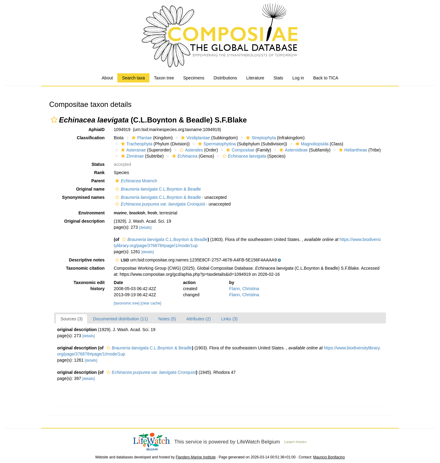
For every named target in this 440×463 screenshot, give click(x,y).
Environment (92, 212)
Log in (298, 77)
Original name (90, 189)
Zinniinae (131, 156)
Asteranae (132, 150)
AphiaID (96, 129)
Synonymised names (83, 197)
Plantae (141, 137)
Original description (84, 221)
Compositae (240, 150)
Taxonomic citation (85, 268)
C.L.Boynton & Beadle (157, 189)
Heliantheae (352, 150)
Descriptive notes (87, 259)
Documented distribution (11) (120, 318)
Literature (255, 77)
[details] (145, 227)
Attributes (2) (198, 318)
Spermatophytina (216, 143)
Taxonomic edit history (89, 285)
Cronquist (159, 204)
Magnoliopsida (311, 143)
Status (98, 164)
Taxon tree (164, 77)
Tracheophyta (135, 143)
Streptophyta (260, 137)
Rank (99, 172)
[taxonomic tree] (127, 303)
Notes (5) (167, 318)
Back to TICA (325, 77)
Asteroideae (293, 150)
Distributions (225, 77)
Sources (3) (71, 318)
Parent (98, 180)
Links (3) (229, 318)
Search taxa (133, 77)
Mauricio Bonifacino (329, 457)
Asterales (190, 150)
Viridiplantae (194, 137)
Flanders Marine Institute (196, 457)
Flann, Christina (244, 288)
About (107, 77)
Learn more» (295, 441)
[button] (54, 119)
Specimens (193, 77)
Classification (91, 137)
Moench (135, 180)
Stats (278, 77)
